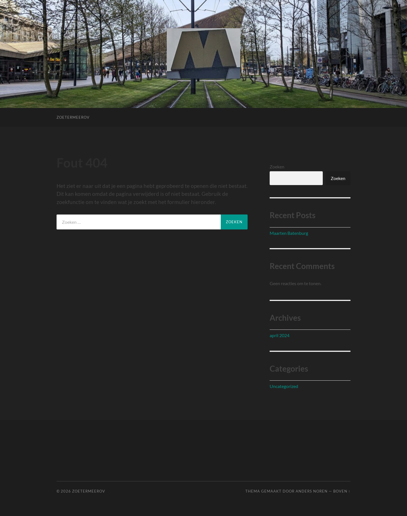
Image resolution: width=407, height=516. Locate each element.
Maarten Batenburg (289, 233)
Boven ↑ (341, 491)
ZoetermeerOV (73, 117)
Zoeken (277, 166)
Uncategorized (284, 386)
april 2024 (279, 335)
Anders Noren (312, 491)
